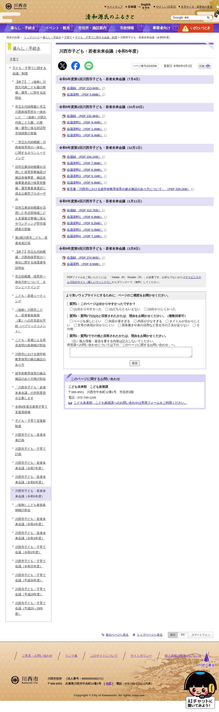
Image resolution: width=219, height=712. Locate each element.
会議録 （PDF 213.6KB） (86, 88)
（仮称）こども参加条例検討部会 (30, 507)
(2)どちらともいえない (124, 309)
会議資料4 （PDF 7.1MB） (87, 236)
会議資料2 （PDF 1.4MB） (87, 129)
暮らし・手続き (52, 37)
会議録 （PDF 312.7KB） (86, 210)
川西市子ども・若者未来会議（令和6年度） (30, 479)
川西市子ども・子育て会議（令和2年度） (30, 549)
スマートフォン (201, 634)
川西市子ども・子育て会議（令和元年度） (30, 563)
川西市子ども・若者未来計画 (30, 437)
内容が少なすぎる (150, 321)
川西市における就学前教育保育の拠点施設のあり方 (30, 359)
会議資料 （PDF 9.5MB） (86, 264)
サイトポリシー (141, 655)
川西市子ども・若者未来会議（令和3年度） (30, 535)
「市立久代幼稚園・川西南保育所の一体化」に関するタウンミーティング (30, 150)
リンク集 (71, 655)
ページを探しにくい (87, 321)
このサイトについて (104, 655)
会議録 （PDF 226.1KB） (86, 156)
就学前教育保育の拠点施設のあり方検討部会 (30, 376)
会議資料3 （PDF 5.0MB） (87, 229)
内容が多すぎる (119, 321)
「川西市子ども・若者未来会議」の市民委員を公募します (30, 393)
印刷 (202, 66)
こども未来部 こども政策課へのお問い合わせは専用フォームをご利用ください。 (130, 402)
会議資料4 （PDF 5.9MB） (87, 182)
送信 (135, 363)
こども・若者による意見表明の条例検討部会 (30, 342)
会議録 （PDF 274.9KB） (86, 257)
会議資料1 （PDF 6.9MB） (87, 217)
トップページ (32, 37)
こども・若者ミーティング (30, 298)
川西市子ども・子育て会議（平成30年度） (30, 577)
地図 (108, 683)
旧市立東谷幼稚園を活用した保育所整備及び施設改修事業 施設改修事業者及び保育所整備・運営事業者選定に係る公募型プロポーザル (30, 183)
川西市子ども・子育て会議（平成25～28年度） (30, 609)
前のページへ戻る (117, 634)
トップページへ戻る (149, 634)
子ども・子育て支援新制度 (30, 423)
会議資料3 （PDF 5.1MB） (87, 176)
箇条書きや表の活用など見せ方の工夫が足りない (155, 325)
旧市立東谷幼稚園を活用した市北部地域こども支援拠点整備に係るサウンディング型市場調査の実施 (30, 218)
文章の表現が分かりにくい (96, 325)
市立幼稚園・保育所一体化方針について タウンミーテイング (30, 282)
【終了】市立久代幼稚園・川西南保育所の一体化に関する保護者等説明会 (30, 259)
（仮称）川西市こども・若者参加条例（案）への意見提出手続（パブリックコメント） (30, 320)
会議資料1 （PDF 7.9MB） (87, 163)
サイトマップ (115, 6)
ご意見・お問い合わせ (37, 655)
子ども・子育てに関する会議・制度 (96, 37)
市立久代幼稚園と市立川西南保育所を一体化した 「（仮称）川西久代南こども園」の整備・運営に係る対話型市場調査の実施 (31, 120)
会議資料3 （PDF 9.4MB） (87, 135)
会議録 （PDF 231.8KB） (86, 116)
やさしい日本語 (166, 6)
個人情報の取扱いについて (183, 655)
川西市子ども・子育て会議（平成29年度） (30, 591)
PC (183, 634)
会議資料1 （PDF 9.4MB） (87, 122)
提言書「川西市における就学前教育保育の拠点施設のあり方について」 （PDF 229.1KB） (130, 189)
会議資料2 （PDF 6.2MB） (87, 223)
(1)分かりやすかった (88, 309)
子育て (68, 37)
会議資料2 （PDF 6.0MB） (87, 169)
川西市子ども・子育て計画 (30, 451)
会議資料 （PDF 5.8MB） (86, 94)
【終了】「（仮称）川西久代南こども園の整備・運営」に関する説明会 (30, 90)
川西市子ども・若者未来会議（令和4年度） (30, 521)
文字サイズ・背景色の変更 (196, 6)
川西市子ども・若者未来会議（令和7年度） (30, 465)
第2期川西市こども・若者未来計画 (31, 240)
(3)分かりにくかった (162, 309)
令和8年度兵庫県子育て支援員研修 (31, 409)
